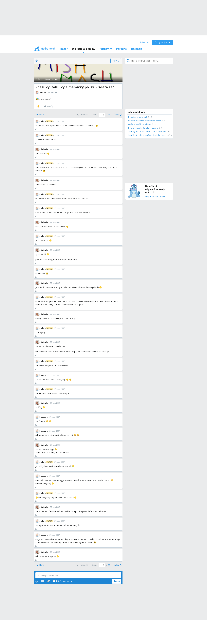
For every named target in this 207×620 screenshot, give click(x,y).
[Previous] (82, 114)
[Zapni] (115, 60)
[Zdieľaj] (49, 106)
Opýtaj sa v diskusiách (155, 196)
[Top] (39, 565)
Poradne (121, 48)
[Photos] (42, 581)
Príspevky (105, 48)
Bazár (64, 48)
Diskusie (39, 79)
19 (109, 114)
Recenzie (136, 48)
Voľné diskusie (51, 79)
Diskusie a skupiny (83, 48)
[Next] (117, 114)
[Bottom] (39, 114)
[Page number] (102, 115)
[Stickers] (48, 581)
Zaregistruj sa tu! (162, 42)
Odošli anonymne (62, 581)
